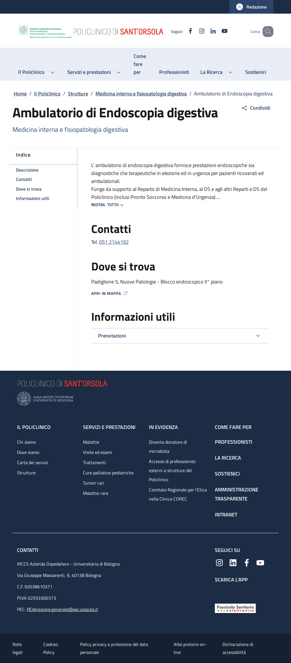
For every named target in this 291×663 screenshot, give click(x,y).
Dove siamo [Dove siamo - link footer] (28, 452)
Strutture (78, 93)
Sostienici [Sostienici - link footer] (227, 474)
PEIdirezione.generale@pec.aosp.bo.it (62, 609)
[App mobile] (219, 591)
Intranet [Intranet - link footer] (226, 514)
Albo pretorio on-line (190, 648)
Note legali (18, 648)
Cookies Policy (50, 648)
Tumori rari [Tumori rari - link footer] (93, 482)
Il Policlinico (47, 93)
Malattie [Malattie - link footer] (91, 442)
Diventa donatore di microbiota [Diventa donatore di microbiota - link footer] (168, 446)
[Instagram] (194, 31)
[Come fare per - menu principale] (140, 64)
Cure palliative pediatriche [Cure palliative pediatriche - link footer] (108, 472)
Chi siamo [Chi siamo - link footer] (26, 442)
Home (20, 93)
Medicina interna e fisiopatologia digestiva (141, 93)
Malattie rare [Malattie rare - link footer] (95, 493)
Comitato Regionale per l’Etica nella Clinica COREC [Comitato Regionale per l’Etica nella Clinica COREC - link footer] (178, 494)
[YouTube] (217, 31)
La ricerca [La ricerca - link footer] (228, 458)
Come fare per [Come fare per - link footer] (233, 427)
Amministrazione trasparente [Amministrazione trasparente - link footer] (236, 494)
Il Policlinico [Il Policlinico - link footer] (34, 427)
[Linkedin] (206, 31)
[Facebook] (183, 31)
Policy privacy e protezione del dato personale (114, 648)
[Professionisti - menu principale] (174, 72)
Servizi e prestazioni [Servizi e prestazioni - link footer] (109, 427)
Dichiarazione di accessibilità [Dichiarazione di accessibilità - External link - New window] (238, 648)
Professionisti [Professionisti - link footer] (233, 442)
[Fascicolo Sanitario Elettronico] (235, 608)
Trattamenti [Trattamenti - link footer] (94, 462)
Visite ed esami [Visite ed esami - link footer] (97, 452)
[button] (251, 7)
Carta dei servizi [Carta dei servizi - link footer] (32, 462)
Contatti (28, 550)
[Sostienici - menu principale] (256, 72)
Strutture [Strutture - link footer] (26, 472)
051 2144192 (114, 242)
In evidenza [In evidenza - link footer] (163, 427)
